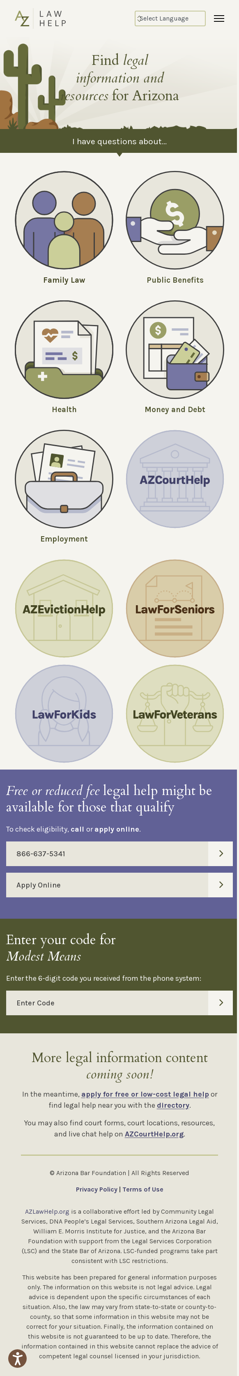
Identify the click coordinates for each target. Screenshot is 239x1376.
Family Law (64, 280)
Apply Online (124, 885)
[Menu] (219, 18)
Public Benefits (175, 280)
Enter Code (124, 1003)
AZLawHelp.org (47, 1211)
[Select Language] (170, 18)
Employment (64, 539)
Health (64, 409)
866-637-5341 (124, 853)
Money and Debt (175, 409)
